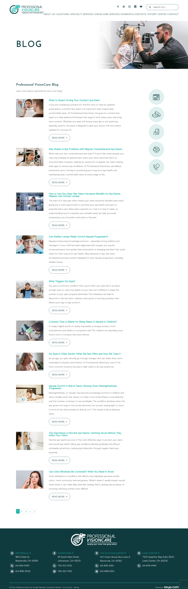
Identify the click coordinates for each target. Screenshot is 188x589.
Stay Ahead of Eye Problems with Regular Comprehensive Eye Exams (85, 151)
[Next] (30, 519)
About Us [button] (50, 14)
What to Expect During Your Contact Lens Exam (77, 100)
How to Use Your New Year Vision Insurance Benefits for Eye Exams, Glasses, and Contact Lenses (84, 198)
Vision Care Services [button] (108, 14)
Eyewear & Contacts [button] (134, 14)
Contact (173, 14)
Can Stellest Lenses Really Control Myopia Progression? (81, 240)
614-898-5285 (107, 573)
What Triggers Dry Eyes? (63, 285)
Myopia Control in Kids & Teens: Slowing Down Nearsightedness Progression (86, 394)
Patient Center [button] (158, 14)
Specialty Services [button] (83, 14)
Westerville (22, 561)
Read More (58, 138)
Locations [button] (63, 14)
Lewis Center (150, 561)
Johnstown (65, 561)
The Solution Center (113, 561)
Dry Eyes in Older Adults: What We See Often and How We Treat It (87, 359)
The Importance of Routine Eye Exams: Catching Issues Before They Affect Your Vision (86, 442)
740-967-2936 (65, 573)
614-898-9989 (22, 573)
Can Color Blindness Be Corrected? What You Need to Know (85, 479)
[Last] (34, 519)
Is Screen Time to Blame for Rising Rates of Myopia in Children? (86, 325)
